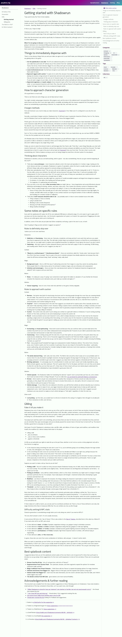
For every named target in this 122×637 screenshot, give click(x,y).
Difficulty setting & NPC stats (111, 36)
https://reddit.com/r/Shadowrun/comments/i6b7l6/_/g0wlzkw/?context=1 (56, 619)
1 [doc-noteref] (46, 73)
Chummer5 (62, 111)
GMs (34, 8)
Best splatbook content (109, 38)
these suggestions (52, 606)
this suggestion (45, 616)
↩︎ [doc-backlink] (53, 602)
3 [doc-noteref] (60, 224)
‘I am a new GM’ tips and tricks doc (37, 593)
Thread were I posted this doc (35, 597)
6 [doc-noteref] (62, 416)
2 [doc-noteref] (55, 204)
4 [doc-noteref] (74, 278)
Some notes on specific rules (111, 24)
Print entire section (109, 8)
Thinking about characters (110, 22)
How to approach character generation (110, 16)
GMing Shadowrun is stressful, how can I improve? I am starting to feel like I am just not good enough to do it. (59, 589)
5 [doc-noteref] (32, 303)
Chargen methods (108, 19)
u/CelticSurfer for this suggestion (42, 602)
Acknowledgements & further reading (111, 42)
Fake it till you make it (109, 34)
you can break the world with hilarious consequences (82, 377)
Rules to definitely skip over (111, 26)
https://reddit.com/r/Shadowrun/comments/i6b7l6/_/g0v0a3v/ (54, 612)
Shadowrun (27, 8)
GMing (104, 31)
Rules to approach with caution (112, 29)
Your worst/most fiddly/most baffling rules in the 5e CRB (43, 595)
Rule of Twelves (70, 519)
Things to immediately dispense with (112, 11)
